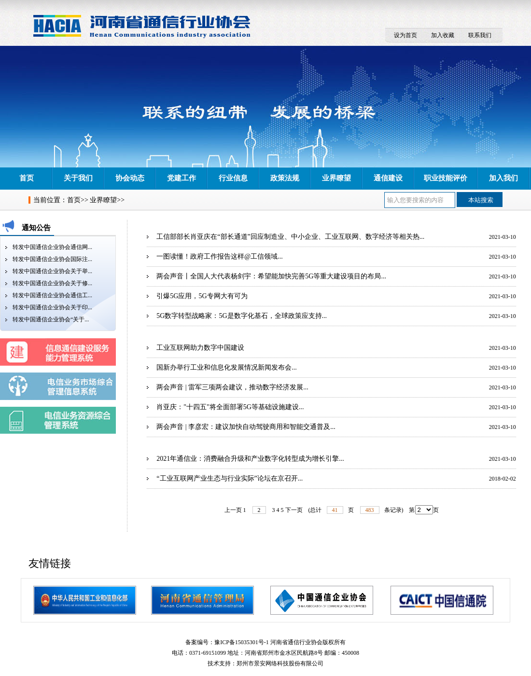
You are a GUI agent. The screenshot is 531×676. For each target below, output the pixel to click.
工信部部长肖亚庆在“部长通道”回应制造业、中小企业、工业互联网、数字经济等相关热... (290, 236)
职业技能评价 (445, 178)
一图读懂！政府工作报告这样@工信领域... (219, 256)
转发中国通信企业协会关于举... (52, 271)
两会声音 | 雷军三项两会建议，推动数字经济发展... (232, 387)
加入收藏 (442, 35)
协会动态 (129, 178)
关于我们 (78, 178)
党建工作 (181, 178)
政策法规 (284, 178)
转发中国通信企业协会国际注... (52, 259)
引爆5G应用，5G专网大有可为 (201, 296)
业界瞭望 (336, 178)
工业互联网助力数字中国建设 (200, 347)
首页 (26, 178)
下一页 (294, 510)
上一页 (233, 510)
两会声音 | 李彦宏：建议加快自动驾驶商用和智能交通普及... (245, 426)
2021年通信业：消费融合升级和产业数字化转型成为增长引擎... (250, 458)
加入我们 (503, 178)
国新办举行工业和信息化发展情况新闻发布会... (226, 367)
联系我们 (479, 35)
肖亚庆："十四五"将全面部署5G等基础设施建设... (230, 407)
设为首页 (405, 35)
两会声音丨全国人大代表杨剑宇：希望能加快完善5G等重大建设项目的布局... (271, 276)
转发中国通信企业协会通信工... (52, 295)
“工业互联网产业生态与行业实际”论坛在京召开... (229, 478)
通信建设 (388, 178)
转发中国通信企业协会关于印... (52, 307)
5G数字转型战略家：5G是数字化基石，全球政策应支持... (241, 315)
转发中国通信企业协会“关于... (51, 319)
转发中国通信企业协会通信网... (52, 247)
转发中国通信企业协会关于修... (52, 283)
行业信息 (233, 178)
